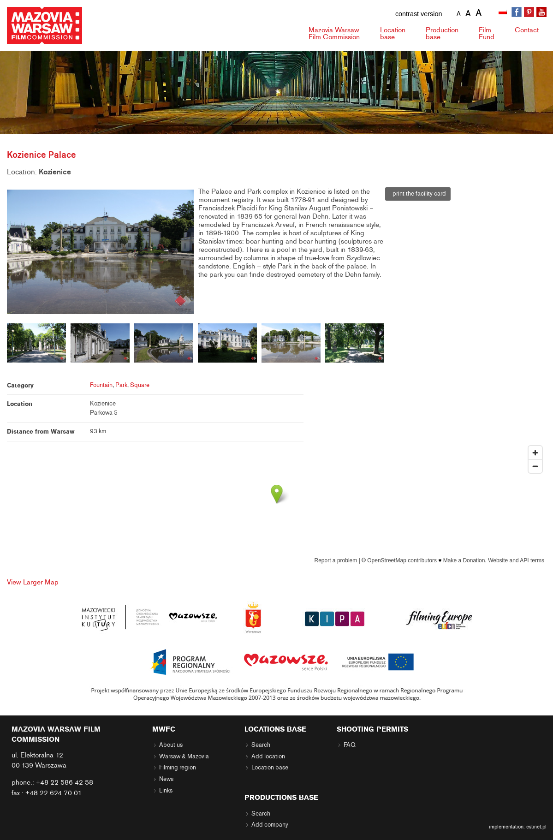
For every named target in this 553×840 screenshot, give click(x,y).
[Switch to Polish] (504, 12)
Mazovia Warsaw (334, 33)
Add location (268, 756)
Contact (527, 30)
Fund (486, 33)
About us (171, 745)
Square (139, 385)
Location (392, 33)
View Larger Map (33, 582)
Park (121, 385)
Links (165, 790)
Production (442, 33)
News (166, 779)
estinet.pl (536, 826)
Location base (269, 767)
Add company (269, 824)
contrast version (418, 14)
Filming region (177, 767)
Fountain (101, 385)
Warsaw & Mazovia (184, 756)
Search (260, 745)
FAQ (350, 745)
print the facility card (418, 193)
